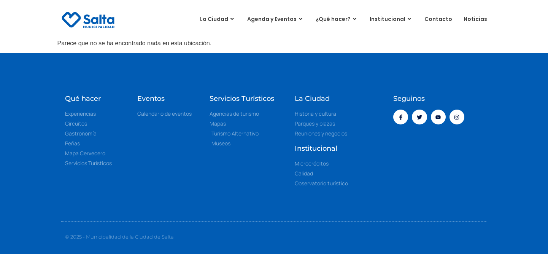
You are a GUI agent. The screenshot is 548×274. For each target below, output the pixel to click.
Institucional (391, 19)
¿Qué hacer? (337, 19)
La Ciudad (218, 19)
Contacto (438, 19)
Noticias (475, 19)
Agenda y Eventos (275, 19)
